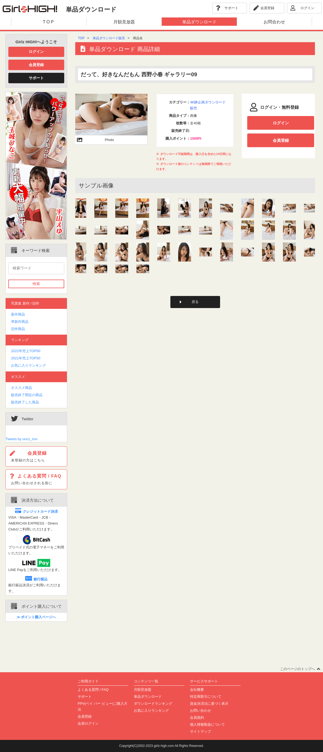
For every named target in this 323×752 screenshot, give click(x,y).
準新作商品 (19, 322)
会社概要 (197, 690)
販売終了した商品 (25, 402)
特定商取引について (205, 697)
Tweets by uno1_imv (22, 439)
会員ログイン (88, 723)
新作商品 (18, 314)
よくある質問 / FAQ (93, 690)
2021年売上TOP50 (25, 358)
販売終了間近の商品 (26, 395)
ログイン (36, 51)
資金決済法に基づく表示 (209, 704)
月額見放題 (142, 690)
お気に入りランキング (28, 365)
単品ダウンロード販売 (109, 38)
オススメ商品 (21, 388)
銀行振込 (36, 579)
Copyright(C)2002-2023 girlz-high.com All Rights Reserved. (161, 746)
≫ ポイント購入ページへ (36, 617)
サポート (36, 78)
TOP (81, 38)
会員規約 (197, 717)
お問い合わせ (200, 710)
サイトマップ (200, 731)
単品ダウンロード (148, 697)
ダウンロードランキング (153, 704)
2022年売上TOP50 (25, 351)
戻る (195, 302)
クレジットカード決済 (36, 511)
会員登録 (36, 65)
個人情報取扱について (207, 724)
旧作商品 (18, 329)
